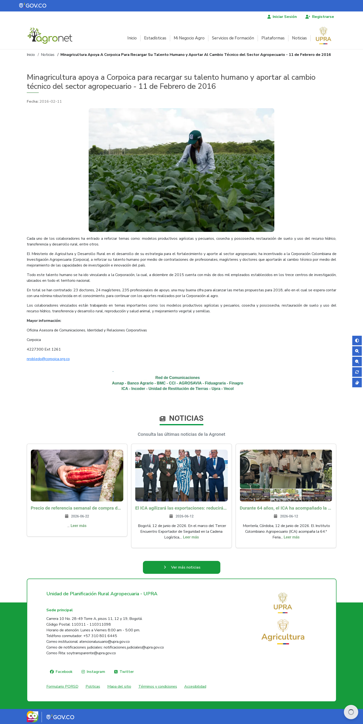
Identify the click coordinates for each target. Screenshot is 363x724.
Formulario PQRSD (62, 686)
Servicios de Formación (233, 38)
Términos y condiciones (157, 686)
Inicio (132, 38)
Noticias (299, 38)
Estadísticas (155, 38)
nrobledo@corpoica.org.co (48, 359)
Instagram (96, 671)
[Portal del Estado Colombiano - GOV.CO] (33, 5)
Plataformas (273, 38)
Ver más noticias (185, 567)
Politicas (93, 686)
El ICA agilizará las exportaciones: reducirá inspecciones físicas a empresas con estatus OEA (181, 508)
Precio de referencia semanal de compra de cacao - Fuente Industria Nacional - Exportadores (77, 508)
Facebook (64, 671)
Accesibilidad (195, 686)
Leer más (78, 525)
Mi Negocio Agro (189, 38)
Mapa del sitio (119, 686)
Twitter (126, 671)
